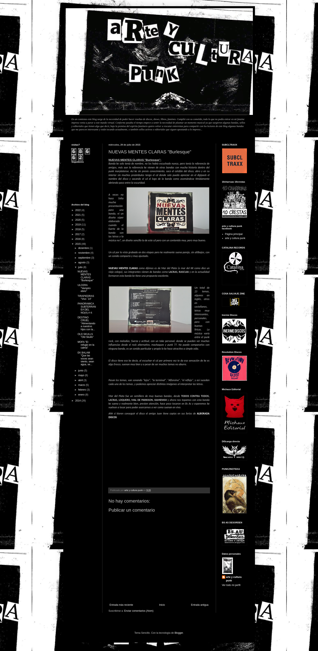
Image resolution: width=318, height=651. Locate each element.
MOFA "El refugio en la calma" (85, 345)
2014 (78, 400)
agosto (82, 262)
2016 (78, 239)
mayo (81, 375)
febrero (82, 389)
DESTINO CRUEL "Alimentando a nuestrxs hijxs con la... (86, 323)
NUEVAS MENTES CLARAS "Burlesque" (85, 276)
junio (81, 370)
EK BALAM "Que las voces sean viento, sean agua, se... (85, 358)
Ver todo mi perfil (231, 585)
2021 (78, 215)
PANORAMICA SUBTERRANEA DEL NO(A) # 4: (86, 308)
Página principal (234, 234)
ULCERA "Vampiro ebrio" (83, 288)
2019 (78, 224)
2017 (78, 234)
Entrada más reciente (121, 604)
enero (81, 394)
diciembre (83, 248)
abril (80, 380)
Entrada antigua (200, 604)
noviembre (84, 252)
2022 (78, 210)
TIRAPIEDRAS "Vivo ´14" (85, 297)
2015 (78, 244)
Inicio (162, 604)
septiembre (84, 257)
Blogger (179, 632)
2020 (78, 219)
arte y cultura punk (235, 238)
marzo (82, 385)
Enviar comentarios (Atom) (139, 610)
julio (80, 267)
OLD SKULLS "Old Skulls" (85, 335)
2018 (78, 229)
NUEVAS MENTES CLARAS (123, 268)
